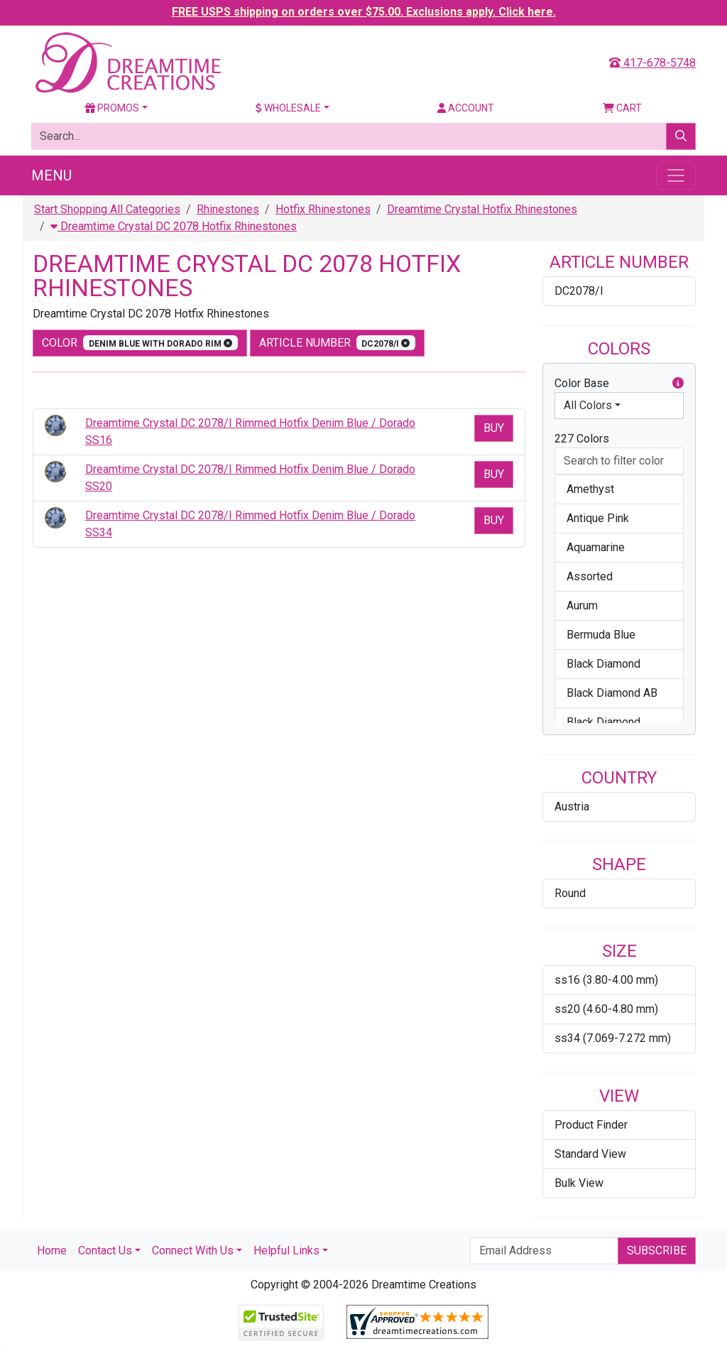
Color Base (619, 383)
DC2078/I (578, 291)
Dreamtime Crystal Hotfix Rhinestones (482, 209)
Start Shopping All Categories (107, 209)
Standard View (590, 1154)
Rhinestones (228, 209)
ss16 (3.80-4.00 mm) (606, 980)
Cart (622, 108)
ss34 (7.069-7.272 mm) (612, 1038)
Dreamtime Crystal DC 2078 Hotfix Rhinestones (173, 226)
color (140, 342)
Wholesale (288, 108)
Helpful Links (286, 1250)
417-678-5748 (652, 63)
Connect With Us (193, 1250)
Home (52, 1250)
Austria (571, 806)
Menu (51, 175)
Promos (112, 108)
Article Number (337, 342)
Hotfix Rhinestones (323, 209)
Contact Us (105, 1250)
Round (570, 893)
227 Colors (581, 438)
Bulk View (578, 1183)
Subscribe (657, 1250)
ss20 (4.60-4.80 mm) (606, 1009)
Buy (493, 428)
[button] (678, 383)
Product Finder (591, 1124)
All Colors (588, 405)
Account (465, 108)
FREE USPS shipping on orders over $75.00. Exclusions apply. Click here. (364, 11)
